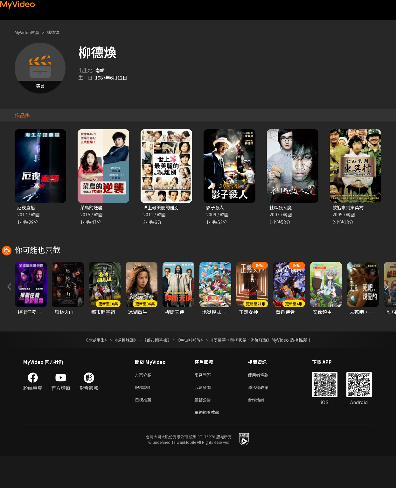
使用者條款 (263, 404)
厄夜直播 (26, 207)
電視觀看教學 (208, 444)
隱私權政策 (263, 417)
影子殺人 (215, 207)
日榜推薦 (144, 430)
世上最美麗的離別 (162, 207)
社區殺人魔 (281, 207)
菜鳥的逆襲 (92, 207)
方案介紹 (144, 404)
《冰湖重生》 (91, 368)
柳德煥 (59, 32)
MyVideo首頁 (29, 32)
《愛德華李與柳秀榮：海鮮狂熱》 (244, 368)
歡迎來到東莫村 (349, 207)
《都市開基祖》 (155, 368)
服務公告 (203, 430)
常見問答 (203, 404)
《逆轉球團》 (122, 368)
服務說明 (144, 417)
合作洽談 (261, 430)
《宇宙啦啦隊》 (191, 368)
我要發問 (203, 417)
